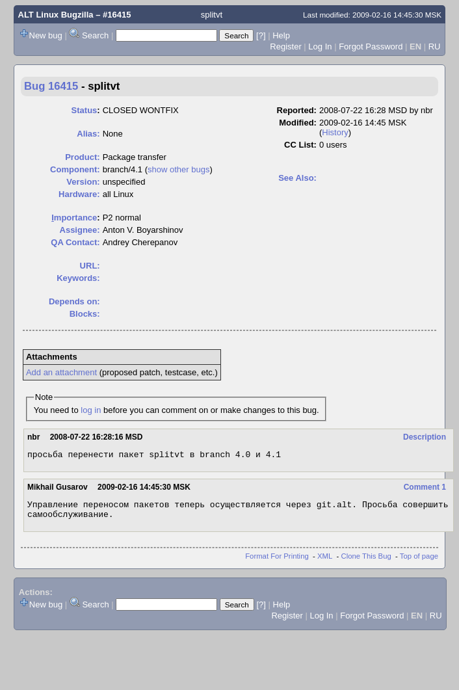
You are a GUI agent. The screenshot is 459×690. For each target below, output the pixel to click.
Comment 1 (425, 489)
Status (85, 110)
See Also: (297, 178)
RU (434, 46)
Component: (75, 169)
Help (281, 35)
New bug (45, 35)
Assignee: (80, 230)
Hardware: (79, 194)
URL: (90, 266)
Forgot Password (370, 46)
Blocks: (85, 314)
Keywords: (78, 278)
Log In (320, 46)
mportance (74, 217)
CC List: (300, 145)
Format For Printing (277, 562)
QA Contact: (75, 242)
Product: (82, 157)
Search (95, 35)
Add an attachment (61, 372)
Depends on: (74, 301)
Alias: (88, 134)
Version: (82, 182)
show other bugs (178, 169)
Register (285, 46)
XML (324, 562)
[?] (260, 35)
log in (91, 410)
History (335, 132)
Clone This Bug (366, 562)
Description (424, 437)
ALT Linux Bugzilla (56, 15)
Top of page (419, 562)
